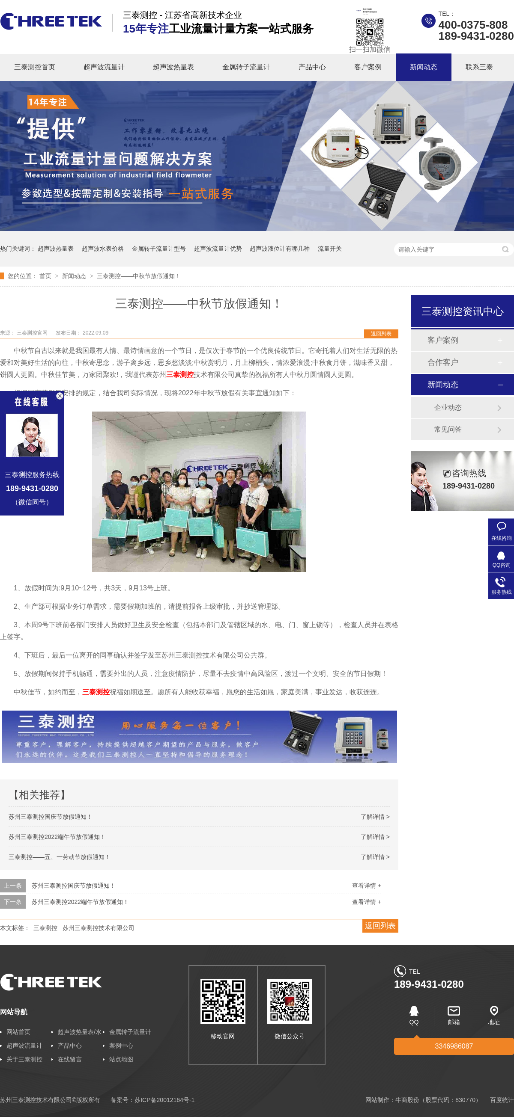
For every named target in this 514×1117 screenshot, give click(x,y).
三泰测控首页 (34, 67)
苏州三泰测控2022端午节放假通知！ (57, 836)
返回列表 (381, 334)
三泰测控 (45, 927)
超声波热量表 (173, 67)
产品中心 (312, 67)
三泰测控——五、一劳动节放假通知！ (60, 856)
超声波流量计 (104, 67)
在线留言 (70, 1059)
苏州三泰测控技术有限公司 (98, 927)
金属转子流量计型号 (159, 248)
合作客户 (442, 362)
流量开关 (330, 248)
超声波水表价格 (103, 248)
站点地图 (121, 1059)
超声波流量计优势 (218, 248)
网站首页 (18, 1031)
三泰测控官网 (33, 333)
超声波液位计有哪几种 (280, 248)
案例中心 (121, 1045)
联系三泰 (479, 67)
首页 (46, 276)
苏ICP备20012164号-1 (164, 1099)
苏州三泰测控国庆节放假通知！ (51, 816)
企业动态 (448, 407)
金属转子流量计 (246, 67)
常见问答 (448, 429)
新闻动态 (423, 67)
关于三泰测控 (24, 1059)
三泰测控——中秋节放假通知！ (139, 276)
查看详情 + (366, 885)
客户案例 (368, 67)
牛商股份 (407, 1099)
